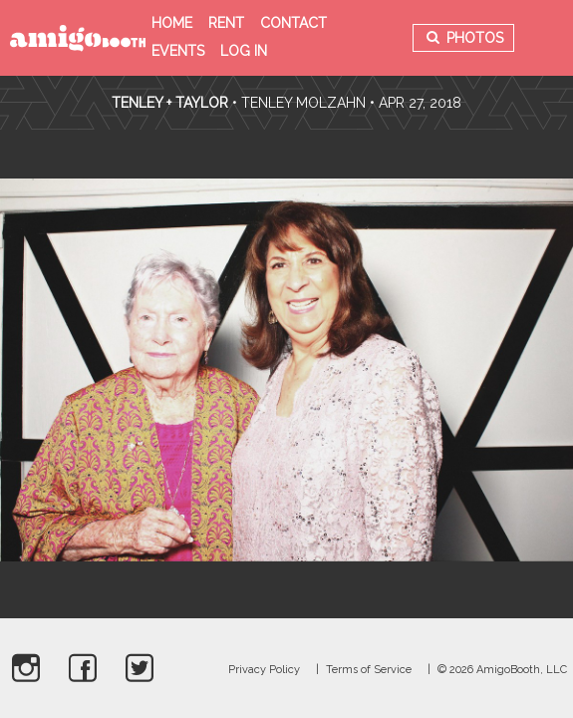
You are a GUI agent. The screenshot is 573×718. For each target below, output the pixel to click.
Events (177, 51)
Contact (293, 23)
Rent (226, 23)
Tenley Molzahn (303, 103)
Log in (243, 51)
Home (171, 23)
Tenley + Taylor (170, 103)
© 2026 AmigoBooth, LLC (502, 669)
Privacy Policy (264, 669)
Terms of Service (369, 669)
